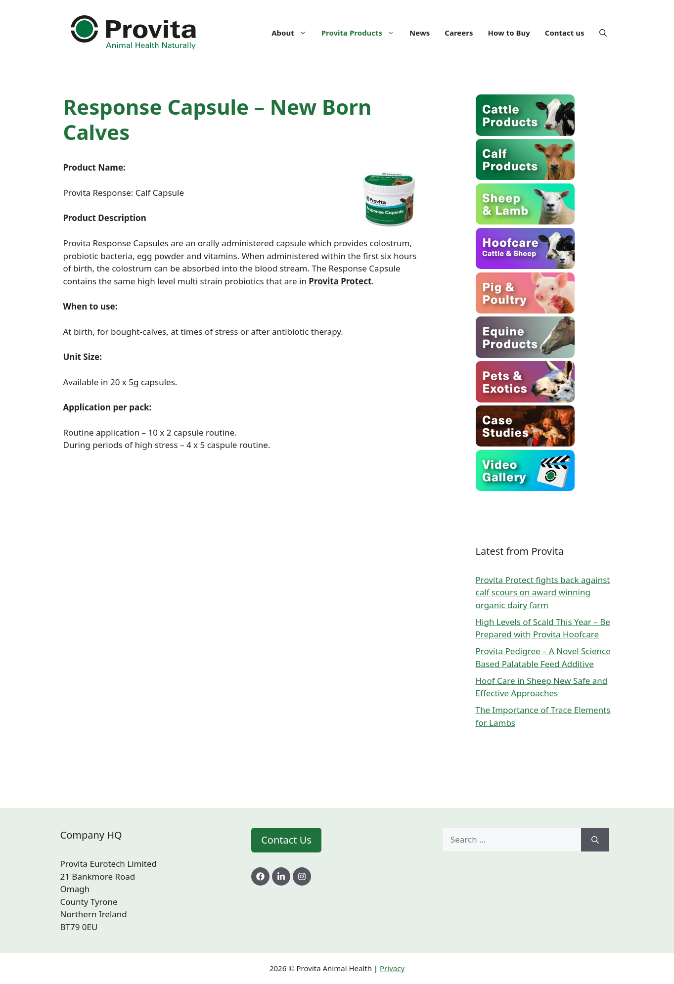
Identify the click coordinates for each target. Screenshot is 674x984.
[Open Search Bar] (603, 32)
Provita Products (361, 32)
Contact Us (286, 840)
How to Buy (509, 33)
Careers (459, 33)
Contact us (564, 33)
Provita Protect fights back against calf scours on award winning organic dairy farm (543, 592)
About (292, 32)
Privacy (392, 968)
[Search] (595, 839)
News (419, 33)
